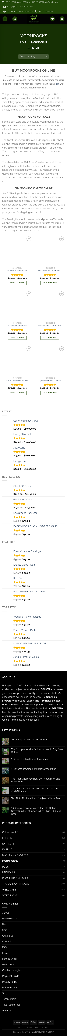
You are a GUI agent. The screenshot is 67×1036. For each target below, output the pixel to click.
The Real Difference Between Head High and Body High (35, 780)
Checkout (7, 935)
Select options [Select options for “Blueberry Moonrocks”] (17, 283)
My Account (8, 964)
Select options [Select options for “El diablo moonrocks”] (17, 338)
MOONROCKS (10, 861)
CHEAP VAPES (10, 832)
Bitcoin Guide (9, 918)
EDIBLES (7, 838)
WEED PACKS (9, 895)
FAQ (4, 947)
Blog (4, 924)
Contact (6, 941)
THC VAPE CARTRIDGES (15, 883)
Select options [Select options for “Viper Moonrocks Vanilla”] (50, 393)
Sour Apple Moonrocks (17, 380)
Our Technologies (11, 970)
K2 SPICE (7, 849)
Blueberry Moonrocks (17, 270)
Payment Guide (10, 976)
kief (57, 83)
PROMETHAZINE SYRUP (15, 878)
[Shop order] (33, 56)
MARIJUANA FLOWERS (15, 855)
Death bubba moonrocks (49, 270)
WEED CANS (9, 889)
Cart (4, 930)
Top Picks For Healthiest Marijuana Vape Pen (35, 798)
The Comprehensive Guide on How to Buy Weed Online (37, 751)
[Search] (14, 18)
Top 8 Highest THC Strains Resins (29, 739)
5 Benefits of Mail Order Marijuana (29, 759)
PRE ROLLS (8, 872)
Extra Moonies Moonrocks (50, 325)
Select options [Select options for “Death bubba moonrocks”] (50, 283)
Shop (5, 993)
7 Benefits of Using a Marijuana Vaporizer (33, 769)
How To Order (9, 958)
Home (23, 42)
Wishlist (6, 1010)
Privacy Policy (9, 981)
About (5, 912)
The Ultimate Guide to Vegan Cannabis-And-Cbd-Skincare (35, 790)
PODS (5, 866)
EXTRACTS (8, 843)
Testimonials (9, 999)
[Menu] (5, 18)
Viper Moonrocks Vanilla (50, 380)
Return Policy (9, 987)
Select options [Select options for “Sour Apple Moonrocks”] (17, 393)
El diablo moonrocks (17, 325)
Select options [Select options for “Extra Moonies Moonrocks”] (50, 338)
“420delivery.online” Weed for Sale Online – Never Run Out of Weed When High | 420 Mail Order (36, 811)
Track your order (11, 1004)
